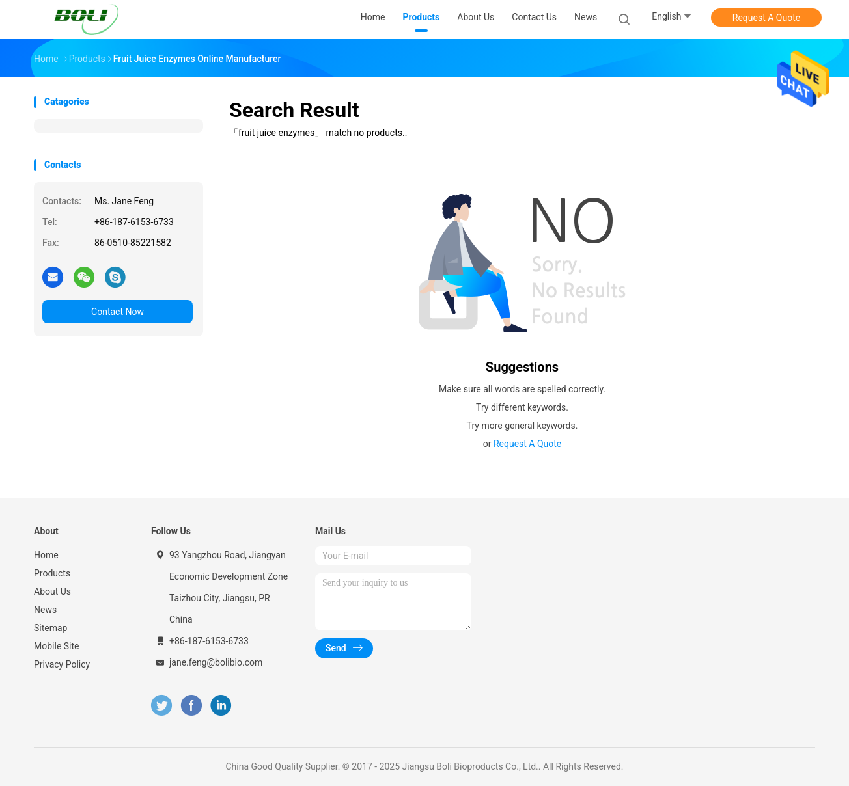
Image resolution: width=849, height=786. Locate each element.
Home (46, 555)
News (45, 609)
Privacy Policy (62, 664)
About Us (52, 591)
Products (52, 573)
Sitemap (50, 628)
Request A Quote (766, 17)
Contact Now (117, 311)
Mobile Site (56, 646)
